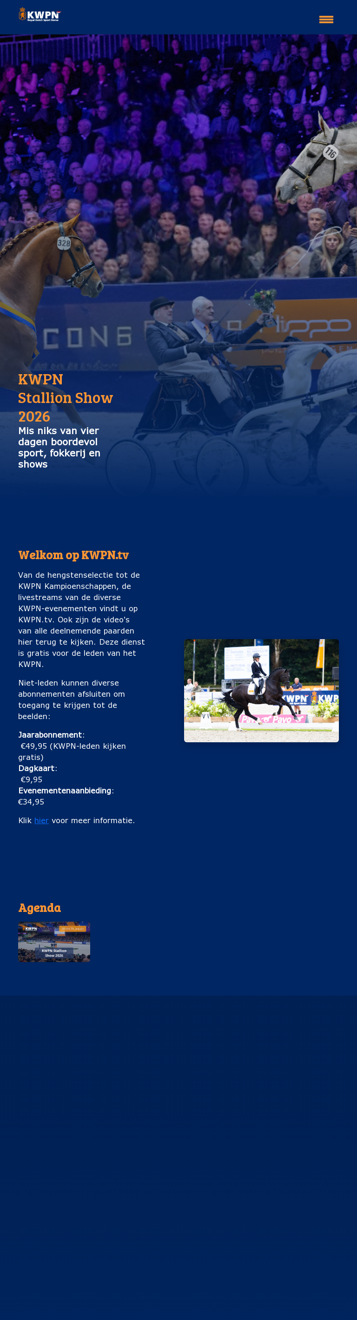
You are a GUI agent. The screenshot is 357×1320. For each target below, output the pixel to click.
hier (41, 820)
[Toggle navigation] (326, 15)
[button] (54, 942)
